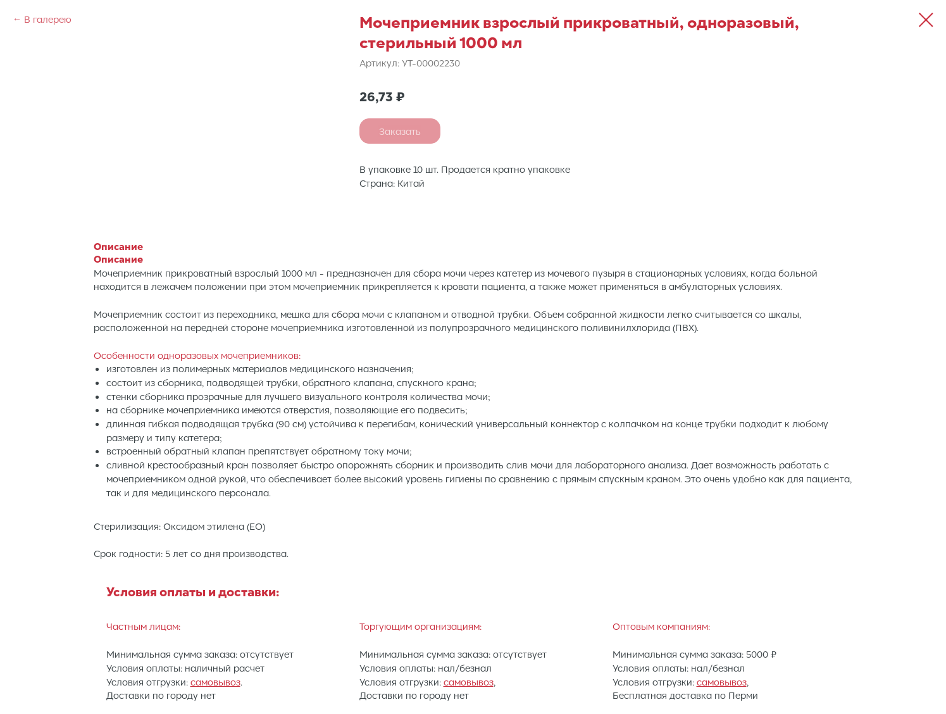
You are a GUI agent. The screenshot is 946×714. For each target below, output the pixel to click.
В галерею (48, 19)
